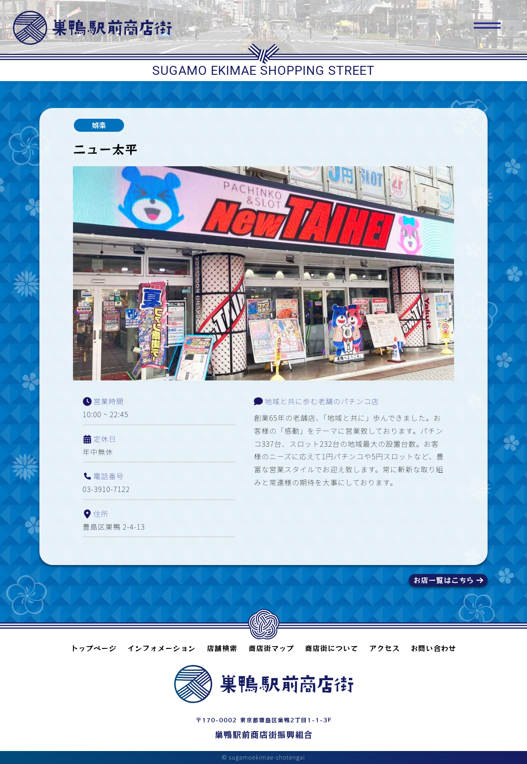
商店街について (331, 648)
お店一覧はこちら (443, 579)
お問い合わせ (433, 648)
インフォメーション (161, 648)
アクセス (384, 648)
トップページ (93, 648)
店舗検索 (222, 648)
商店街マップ (271, 648)
